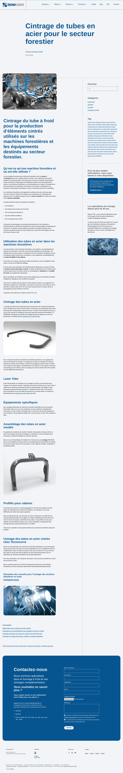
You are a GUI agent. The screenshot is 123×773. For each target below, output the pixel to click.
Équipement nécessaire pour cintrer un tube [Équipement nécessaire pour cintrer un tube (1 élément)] (102, 153)
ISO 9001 (36, 756)
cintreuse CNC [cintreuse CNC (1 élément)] (106, 131)
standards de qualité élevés (31, 316)
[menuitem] (87, 753)
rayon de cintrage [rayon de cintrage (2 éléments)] (100, 144)
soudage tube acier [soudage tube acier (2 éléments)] (112, 147)
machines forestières (33, 646)
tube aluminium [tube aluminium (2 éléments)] (109, 149)
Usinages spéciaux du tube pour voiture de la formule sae (22, 634)
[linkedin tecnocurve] (72, 752)
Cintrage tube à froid (12, 646)
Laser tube (91, 102)
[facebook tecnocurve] (69, 752)
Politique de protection (70, 717)
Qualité (93, 4)
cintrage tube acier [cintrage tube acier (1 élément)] (92, 127)
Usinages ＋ (46, 4)
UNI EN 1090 (37, 757)
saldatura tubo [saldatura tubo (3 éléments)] (103, 147)
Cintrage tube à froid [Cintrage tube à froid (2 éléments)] (96, 131)
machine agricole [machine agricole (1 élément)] (111, 140)
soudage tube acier (47, 646)
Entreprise (67, 675)
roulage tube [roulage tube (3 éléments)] (95, 147)
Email (66, 689)
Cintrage (28, 52)
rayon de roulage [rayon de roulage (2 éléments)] (109, 144)
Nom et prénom (69, 668)
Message (67, 702)
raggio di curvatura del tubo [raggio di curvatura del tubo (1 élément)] (95, 142)
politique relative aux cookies (70, 766)
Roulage (90, 104)
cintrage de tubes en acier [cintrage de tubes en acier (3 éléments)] (102, 122)
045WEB (12, 768)
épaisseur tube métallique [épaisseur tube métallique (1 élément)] (94, 156)
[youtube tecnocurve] (76, 752)
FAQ (108, 4)
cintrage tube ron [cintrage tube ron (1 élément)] (97, 129)
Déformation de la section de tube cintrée (17, 628)
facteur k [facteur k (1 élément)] (100, 138)
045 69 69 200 (35, 703)
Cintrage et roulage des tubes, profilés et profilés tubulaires (23, 636)
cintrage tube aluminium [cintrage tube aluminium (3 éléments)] (104, 127)
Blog (101, 4)
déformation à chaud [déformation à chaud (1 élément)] (106, 135)
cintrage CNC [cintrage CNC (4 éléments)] (91, 122)
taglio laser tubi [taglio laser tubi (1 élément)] (92, 149)
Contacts (116, 4)
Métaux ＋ (58, 4)
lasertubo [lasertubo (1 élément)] (111, 138)
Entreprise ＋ (82, 4)
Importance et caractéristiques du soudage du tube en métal (23, 631)
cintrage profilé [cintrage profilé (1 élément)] (106, 124)
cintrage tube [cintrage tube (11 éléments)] (113, 124)
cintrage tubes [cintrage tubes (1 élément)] (106, 129)
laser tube (23, 646)
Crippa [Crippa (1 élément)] (105, 133)
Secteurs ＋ (70, 4)
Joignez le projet (69, 696)
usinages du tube (20, 393)
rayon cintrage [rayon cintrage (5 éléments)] (91, 144)
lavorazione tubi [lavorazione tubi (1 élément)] (92, 140)
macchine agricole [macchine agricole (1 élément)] (101, 140)
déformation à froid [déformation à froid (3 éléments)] (93, 138)
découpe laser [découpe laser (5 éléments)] (97, 135)
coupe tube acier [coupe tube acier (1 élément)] (98, 133)
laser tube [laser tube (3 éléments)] (105, 138)
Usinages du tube (37, 52)
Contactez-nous (11, 580)
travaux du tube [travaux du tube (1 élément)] (100, 149)
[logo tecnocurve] (13, 5)
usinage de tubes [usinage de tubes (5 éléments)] (107, 151)
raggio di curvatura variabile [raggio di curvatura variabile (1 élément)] (110, 142)
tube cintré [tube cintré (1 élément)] (93, 151)
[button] (29, 600)
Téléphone (67, 682)
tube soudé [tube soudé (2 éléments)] (100, 151)
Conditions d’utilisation (23, 766)
